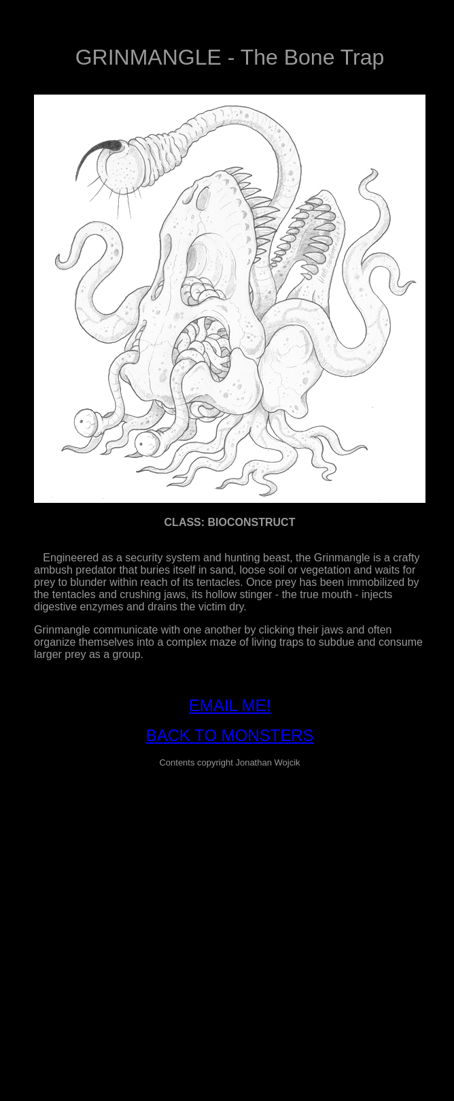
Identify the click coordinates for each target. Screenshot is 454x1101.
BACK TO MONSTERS (229, 735)
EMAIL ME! (229, 705)
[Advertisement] (127, 906)
